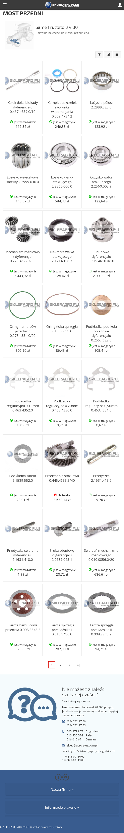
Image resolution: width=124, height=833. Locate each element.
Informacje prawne (62, 807)
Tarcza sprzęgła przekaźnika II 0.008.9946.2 (101, 629)
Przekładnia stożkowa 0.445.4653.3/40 (62, 478)
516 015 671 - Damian (81, 739)
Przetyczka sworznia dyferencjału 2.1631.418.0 (22, 555)
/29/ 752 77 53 (76, 725)
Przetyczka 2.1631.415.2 (101, 478)
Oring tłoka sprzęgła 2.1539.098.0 (62, 328)
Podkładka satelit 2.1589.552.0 (22, 478)
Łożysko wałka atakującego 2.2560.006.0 (62, 182)
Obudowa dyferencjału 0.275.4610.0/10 (101, 256)
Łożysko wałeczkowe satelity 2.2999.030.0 (22, 179)
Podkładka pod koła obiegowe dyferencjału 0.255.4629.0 (101, 333)
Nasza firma (62, 789)
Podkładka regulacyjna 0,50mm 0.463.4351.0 (101, 405)
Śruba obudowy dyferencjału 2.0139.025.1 (62, 555)
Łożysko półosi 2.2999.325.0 (101, 104)
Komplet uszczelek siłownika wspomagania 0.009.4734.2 (62, 109)
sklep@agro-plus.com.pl (82, 745)
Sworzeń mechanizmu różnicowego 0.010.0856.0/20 (101, 555)
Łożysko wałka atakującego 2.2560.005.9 (101, 182)
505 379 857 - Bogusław (83, 731)
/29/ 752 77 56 (76, 721)
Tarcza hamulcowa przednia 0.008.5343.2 (22, 627)
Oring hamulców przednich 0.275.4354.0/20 (23, 331)
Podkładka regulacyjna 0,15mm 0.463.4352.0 (23, 405)
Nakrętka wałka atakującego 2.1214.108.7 (62, 256)
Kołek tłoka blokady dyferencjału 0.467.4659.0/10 (23, 107)
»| (79, 665)
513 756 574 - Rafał (79, 735)
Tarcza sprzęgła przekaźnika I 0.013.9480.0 (62, 629)
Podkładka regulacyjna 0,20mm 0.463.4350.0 (62, 405)
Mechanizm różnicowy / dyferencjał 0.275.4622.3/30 (22, 256)
